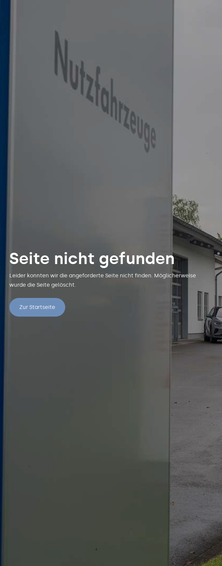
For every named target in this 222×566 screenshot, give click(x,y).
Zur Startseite (37, 307)
